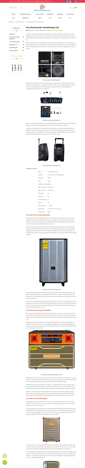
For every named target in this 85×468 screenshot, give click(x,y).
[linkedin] (76, 1)
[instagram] (73, 1)
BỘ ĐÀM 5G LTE (50, 16)
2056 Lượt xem (45, 30)
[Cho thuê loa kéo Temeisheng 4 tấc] (42, 7)
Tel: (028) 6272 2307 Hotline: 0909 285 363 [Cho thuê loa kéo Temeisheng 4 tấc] (25, 1)
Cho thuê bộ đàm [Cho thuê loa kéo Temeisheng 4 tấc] (19, 22)
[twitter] (68, 1)
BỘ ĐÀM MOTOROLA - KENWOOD (25, 16)
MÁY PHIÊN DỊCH (60, 16)
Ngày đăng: (29, 30)
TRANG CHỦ (13, 16)
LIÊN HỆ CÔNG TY (70, 16)
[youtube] (70, 1)
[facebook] (65, 1)
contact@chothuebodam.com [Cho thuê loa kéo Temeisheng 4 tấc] (44, 1)
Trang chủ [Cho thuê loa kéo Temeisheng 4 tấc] (10, 22)
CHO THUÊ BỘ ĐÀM (40, 16)
